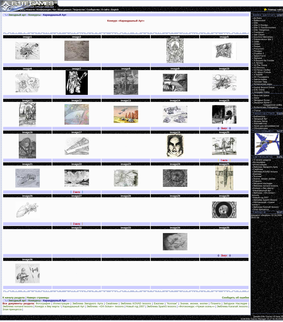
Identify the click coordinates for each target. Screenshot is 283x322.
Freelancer (259, 32)
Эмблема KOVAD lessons (136, 303)
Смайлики (112, 303)
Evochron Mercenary (263, 37)
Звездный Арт (260, 119)
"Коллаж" (172, 303)
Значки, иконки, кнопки (194, 303)
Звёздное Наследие (235, 303)
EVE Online (259, 90)
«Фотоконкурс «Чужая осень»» (196, 306)
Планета (215, 303)
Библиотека (259, 116)
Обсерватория (261, 128)
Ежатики (159, 303)
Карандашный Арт (73, 306)
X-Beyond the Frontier (264, 60)
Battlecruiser (259, 20)
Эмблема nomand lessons (18, 306)
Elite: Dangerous (261, 30)
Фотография (43, 303)
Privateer (258, 51)
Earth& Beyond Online (264, 87)
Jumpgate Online (262, 92)
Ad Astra (257, 18)
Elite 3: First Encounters (265, 27)
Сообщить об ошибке (235, 297)
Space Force (260, 56)
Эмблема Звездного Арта (87, 303)
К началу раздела (14, 297)
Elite (256, 23)
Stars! (256, 98)
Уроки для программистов (266, 126)
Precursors (259, 49)
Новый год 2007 (135, 306)
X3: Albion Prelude (262, 72)
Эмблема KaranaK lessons (232, 306)
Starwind (258, 58)
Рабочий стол (260, 123)
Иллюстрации (61, 303)
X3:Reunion (259, 67)
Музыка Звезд (260, 121)
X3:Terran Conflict (262, 70)
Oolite (256, 41)
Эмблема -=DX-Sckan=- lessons (105, 306)
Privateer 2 (259, 53)
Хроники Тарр (260, 81)
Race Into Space (261, 95)
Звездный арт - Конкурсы (24, 14)
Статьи (257, 110)
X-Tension (258, 63)
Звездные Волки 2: (267, 103)
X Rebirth (258, 74)
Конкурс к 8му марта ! (48, 306)
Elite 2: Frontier (261, 25)
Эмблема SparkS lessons (161, 306)
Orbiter (257, 44)
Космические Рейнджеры (266, 107)
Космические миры (263, 84)
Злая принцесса (12, 309)
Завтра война (260, 79)
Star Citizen (259, 34)
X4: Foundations (261, 77)
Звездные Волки (262, 100)
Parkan (257, 46)
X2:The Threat (260, 65)
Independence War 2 (263, 39)
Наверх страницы (38, 297)
